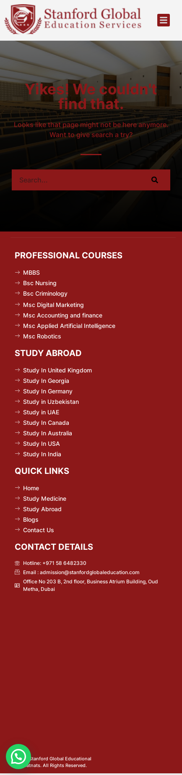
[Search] (154, 179)
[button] (163, 20)
